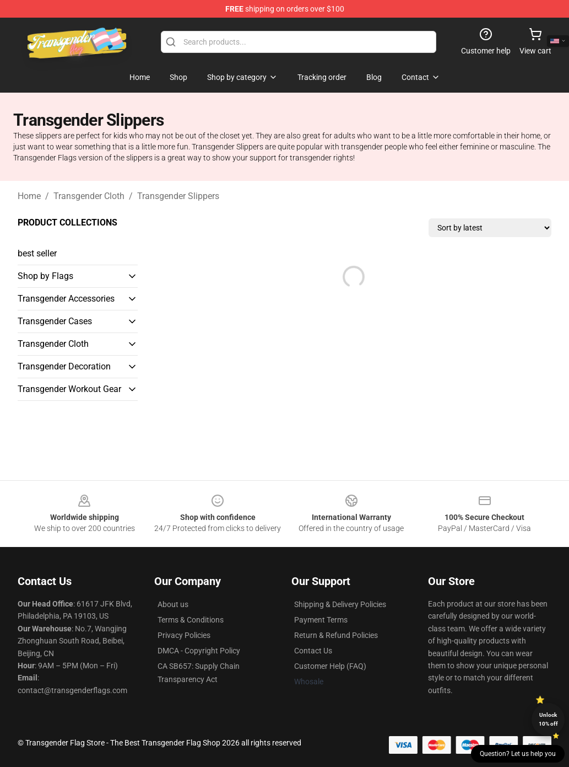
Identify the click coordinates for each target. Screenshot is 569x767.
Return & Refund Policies (336, 635)
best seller (37, 253)
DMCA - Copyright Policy (199, 650)
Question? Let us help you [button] (518, 754)
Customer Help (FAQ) (330, 666)
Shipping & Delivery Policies (340, 604)
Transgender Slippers (178, 196)
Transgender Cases (55, 321)
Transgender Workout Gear (69, 389)
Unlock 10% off (548, 719)
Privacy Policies (184, 635)
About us (173, 604)
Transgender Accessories (66, 298)
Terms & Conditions (191, 619)
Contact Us (313, 650)
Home (29, 196)
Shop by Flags (45, 276)
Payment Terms (321, 619)
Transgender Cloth (88, 196)
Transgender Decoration (64, 366)
